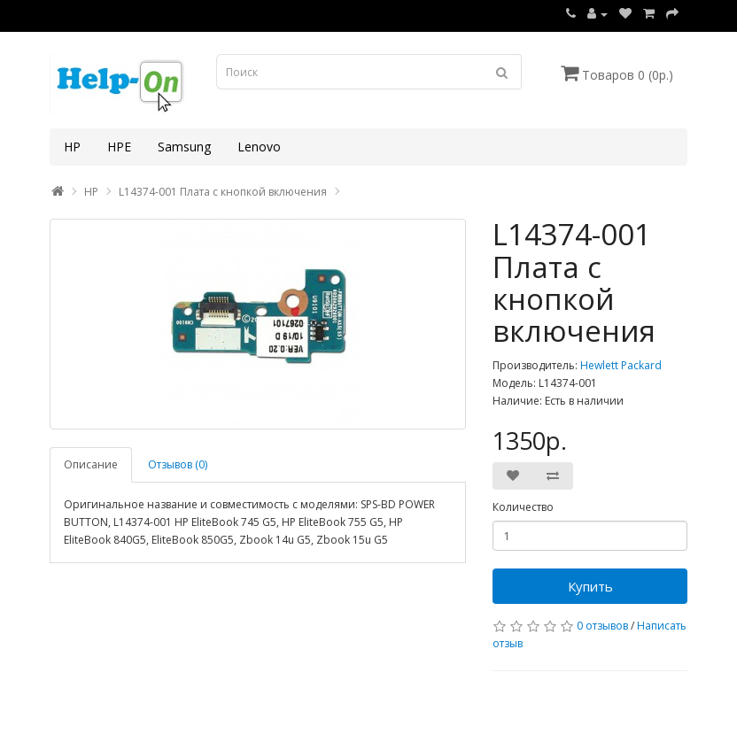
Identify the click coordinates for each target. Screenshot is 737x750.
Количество (523, 506)
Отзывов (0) (177, 464)
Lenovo (259, 146)
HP (72, 146)
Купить (590, 586)
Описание (91, 464)
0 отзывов (602, 625)
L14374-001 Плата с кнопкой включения (223, 191)
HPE (119, 146)
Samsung (184, 146)
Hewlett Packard (621, 365)
